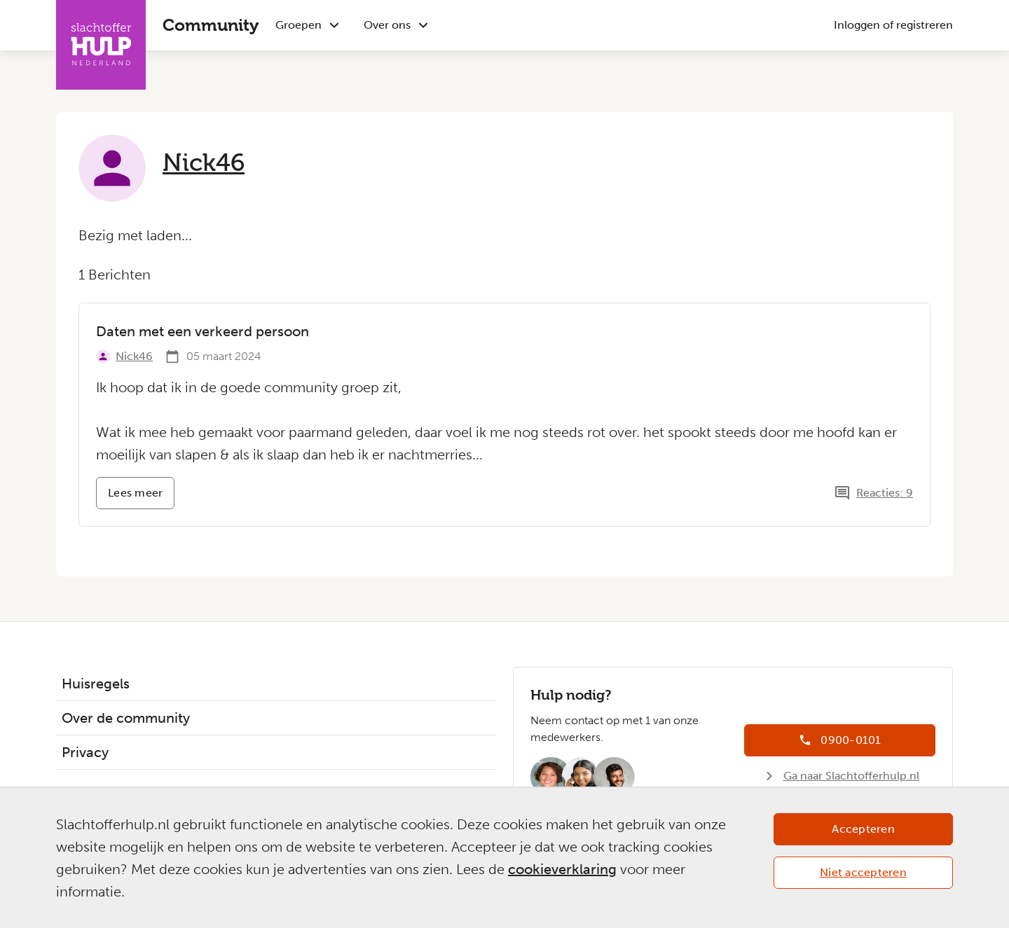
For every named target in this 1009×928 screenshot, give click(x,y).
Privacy (85, 752)
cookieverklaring (562, 869)
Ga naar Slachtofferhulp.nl (851, 775)
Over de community (126, 717)
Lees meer (141, 497)
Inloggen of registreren (893, 25)
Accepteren (863, 829)
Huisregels (96, 683)
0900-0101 (851, 740)
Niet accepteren (863, 872)
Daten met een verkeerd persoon (202, 331)
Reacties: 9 (884, 492)
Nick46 (204, 162)
